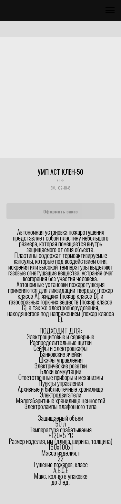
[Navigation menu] (110, 10)
